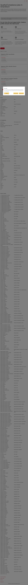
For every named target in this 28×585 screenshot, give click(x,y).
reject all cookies (16, 93)
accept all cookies (21, 93)
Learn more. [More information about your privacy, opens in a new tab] (8, 91)
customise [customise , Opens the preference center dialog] (6, 93)
